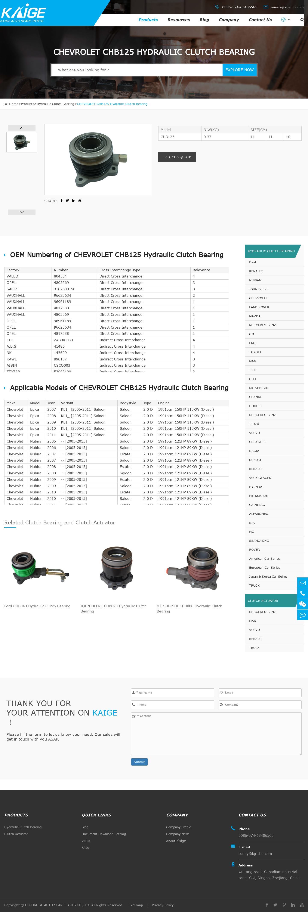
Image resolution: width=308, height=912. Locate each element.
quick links (96, 815)
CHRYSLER (257, 442)
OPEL (253, 379)
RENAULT (256, 271)
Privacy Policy (163, 905)
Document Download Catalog (104, 834)
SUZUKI (255, 460)
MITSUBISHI (258, 388)
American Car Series (264, 558)
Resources (178, 19)
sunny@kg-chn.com (284, 6)
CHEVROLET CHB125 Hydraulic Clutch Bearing (112, 104)
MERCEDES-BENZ (262, 325)
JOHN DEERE (259, 289)
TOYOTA (255, 352)
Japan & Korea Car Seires (268, 576)
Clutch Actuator (263, 600)
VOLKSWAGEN (260, 478)
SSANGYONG (259, 540)
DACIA (254, 451)
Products (148, 19)
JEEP (252, 370)
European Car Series (264, 567)
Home (13, 104)
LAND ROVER (259, 307)
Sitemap (137, 905)
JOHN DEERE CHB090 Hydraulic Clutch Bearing (114, 608)
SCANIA (255, 397)
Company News (177, 834)
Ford (252, 262)
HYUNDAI (256, 486)
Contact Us (260, 19)
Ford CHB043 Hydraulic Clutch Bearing (37, 606)
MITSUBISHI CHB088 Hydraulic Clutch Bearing (189, 608)
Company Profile (178, 827)
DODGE (255, 406)
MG (251, 531)
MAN (252, 361)
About (176, 841)
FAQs (85, 847)
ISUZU (254, 424)
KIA (252, 522)
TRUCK (254, 585)
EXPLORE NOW (239, 69)
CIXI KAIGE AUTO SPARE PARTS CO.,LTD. (57, 905)
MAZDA (255, 316)
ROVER (254, 549)
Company (229, 19)
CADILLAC (257, 504)
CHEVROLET (258, 298)
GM (251, 334)
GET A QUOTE (177, 157)
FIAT (252, 343)
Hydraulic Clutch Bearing (55, 104)
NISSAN (255, 280)
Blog (204, 19)
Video (86, 841)
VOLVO (254, 433)
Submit (139, 762)
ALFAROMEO (258, 513)
